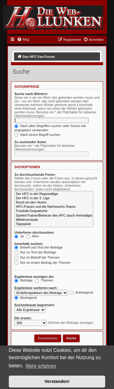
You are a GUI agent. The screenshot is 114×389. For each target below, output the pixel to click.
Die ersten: (23, 318)
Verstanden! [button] (56, 381)
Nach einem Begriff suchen (37, 134)
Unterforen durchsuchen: (34, 232)
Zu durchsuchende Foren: (35, 174)
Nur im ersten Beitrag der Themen (42, 262)
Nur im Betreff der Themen (37, 257)
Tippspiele (53, 224)
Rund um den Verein (53, 202)
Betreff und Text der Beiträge (38, 247)
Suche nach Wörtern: (31, 94)
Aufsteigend (81, 292)
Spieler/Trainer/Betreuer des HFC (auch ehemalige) (53, 216)
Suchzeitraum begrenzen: (34, 305)
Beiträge (23, 280)
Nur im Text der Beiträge (35, 252)
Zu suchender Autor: (30, 142)
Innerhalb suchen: (28, 244)
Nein (32, 236)
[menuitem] (23, 39)
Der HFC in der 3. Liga (53, 198)
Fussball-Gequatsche (53, 211)
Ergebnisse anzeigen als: (34, 276)
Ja (19, 236)
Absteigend (25, 297)
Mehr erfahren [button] (41, 366)
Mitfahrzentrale (53, 220)
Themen (44, 280)
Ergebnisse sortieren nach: (35, 288)
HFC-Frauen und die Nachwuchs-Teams (53, 207)
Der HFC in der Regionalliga (53, 194)
